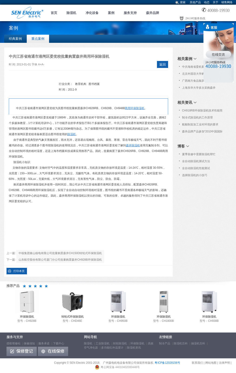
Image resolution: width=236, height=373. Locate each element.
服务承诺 (44, 343)
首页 (54, 13)
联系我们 (197, 362)
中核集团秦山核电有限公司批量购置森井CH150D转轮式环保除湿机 (60, 253)
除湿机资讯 (134, 347)
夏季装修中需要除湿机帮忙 (199, 154)
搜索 (183, 2)
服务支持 (130, 13)
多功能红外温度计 (112, 347)
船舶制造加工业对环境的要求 (200, 124)
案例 (111, 13)
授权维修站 (13, 343)
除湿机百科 (181, 343)
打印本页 (19, 271)
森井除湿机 (133, 145)
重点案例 (37, 38)
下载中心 (58, 343)
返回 (162, 64)
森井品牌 (152, 13)
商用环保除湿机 (134, 108)
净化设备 (92, 13)
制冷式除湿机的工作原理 (197, 117)
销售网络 (227, 2)
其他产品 (195, 2)
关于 (215, 2)
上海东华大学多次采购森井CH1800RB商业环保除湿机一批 (201, 88)
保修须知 (29, 343)
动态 (206, 2)
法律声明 (224, 362)
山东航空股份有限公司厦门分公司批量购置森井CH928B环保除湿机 (60, 259)
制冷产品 (164, 343)
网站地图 (210, 362)
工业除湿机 (103, 343)
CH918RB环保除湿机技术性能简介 (202, 111)
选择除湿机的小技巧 (194, 175)
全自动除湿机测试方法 (196, 161)
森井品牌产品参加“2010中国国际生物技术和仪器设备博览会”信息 (202, 132)
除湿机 (71, 13)
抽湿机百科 (198, 343)
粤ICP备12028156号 (167, 362)
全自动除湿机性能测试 (196, 168)
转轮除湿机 (120, 343)
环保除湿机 (137, 343)
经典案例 (15, 38)
